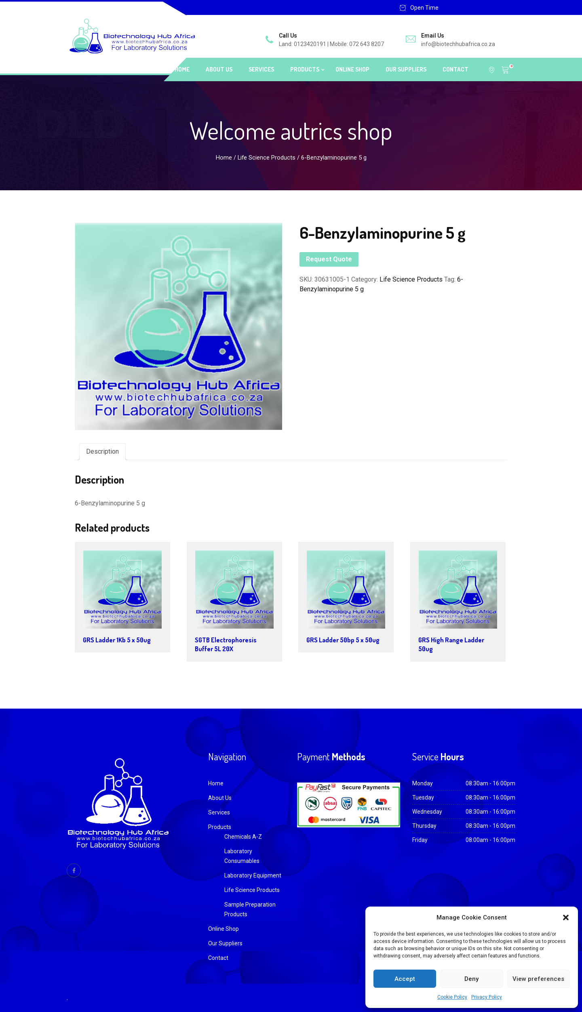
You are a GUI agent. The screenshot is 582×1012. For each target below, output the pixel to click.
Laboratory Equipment (252, 875)
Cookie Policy (452, 997)
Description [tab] (102, 451)
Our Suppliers (406, 69)
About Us (219, 69)
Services (261, 69)
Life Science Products (266, 157)
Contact (455, 69)
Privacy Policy (486, 997)
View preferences (538, 979)
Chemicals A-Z (243, 836)
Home (182, 69)
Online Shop (352, 69)
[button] (566, 917)
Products (304, 69)
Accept (404, 979)
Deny (471, 979)
